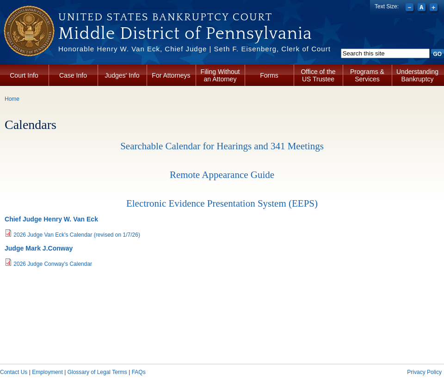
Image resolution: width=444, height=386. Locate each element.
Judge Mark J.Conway (39, 248)
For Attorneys (171, 75)
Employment (47, 372)
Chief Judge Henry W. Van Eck (51, 219)
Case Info (73, 75)
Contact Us (13, 372)
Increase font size (434, 8)
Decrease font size (410, 8)
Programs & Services (367, 75)
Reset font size (422, 8)
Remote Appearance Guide (222, 174)
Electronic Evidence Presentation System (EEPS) (222, 203)
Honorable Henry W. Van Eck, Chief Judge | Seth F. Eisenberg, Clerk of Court (194, 49)
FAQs (139, 372)
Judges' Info (122, 75)
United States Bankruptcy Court (165, 17)
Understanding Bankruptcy (417, 75)
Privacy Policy (424, 372)
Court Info (24, 75)
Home (12, 99)
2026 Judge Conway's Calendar (52, 264)
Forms (269, 75)
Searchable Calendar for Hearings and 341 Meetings (222, 146)
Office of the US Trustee (318, 75)
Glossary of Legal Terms (97, 372)
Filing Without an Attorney (220, 75)
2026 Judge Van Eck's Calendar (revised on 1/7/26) (76, 235)
